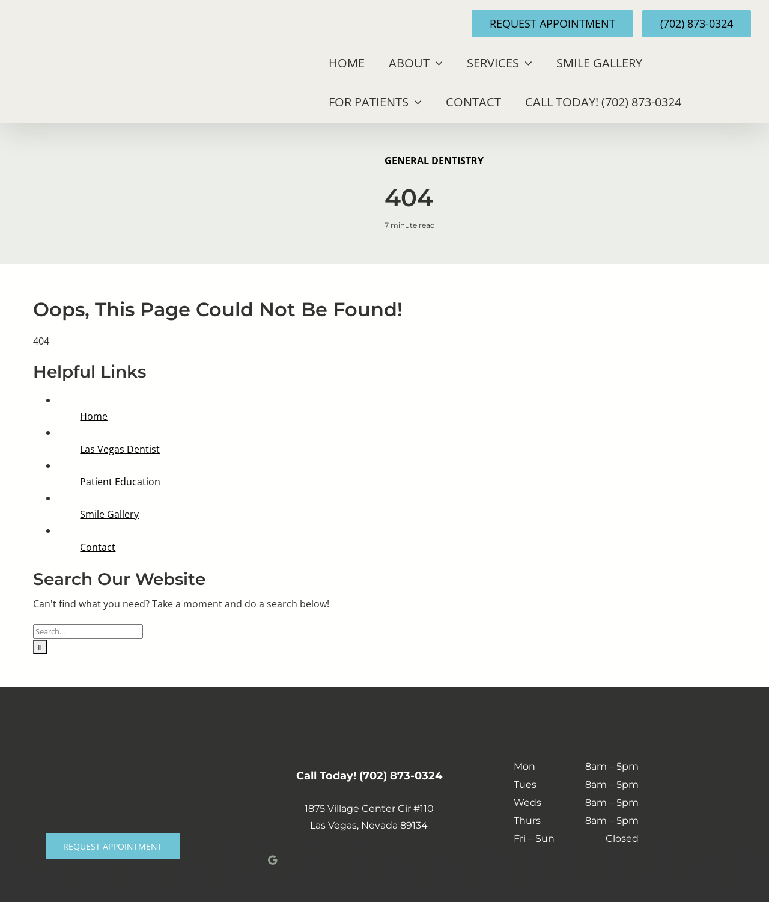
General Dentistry (434, 160)
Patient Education (120, 481)
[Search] (40, 647)
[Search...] (88, 631)
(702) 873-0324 (400, 775)
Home (94, 416)
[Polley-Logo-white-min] (112, 762)
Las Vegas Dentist (120, 449)
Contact (97, 547)
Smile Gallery (109, 514)
